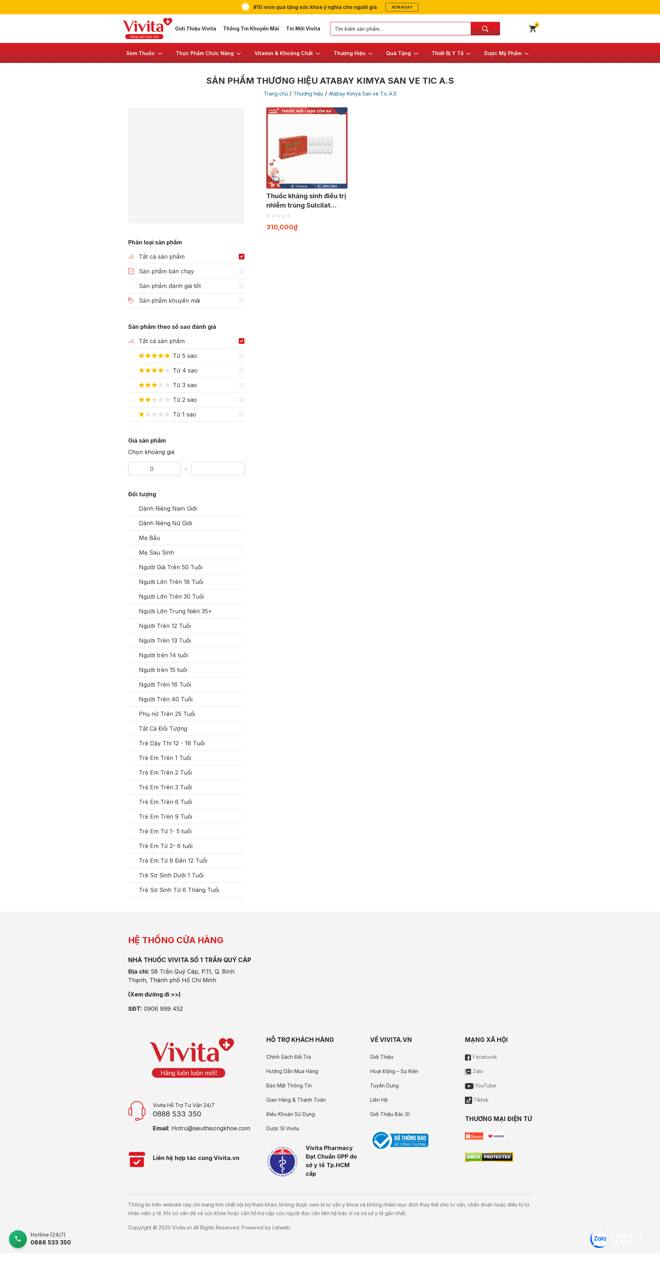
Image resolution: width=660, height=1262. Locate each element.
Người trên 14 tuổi (163, 655)
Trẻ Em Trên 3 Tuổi (165, 787)
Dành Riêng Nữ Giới (165, 523)
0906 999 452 (163, 1008)
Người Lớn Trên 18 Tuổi (171, 581)
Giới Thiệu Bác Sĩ (389, 1114)
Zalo (474, 1071)
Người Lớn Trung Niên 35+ (175, 611)
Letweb (281, 1227)
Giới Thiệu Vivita (195, 28)
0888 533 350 (177, 1114)
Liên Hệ (379, 1100)
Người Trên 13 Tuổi (165, 640)
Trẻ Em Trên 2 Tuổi (165, 772)
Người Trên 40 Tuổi (166, 699)
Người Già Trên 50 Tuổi (170, 567)
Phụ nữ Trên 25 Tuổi (167, 713)
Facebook (481, 1057)
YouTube (480, 1085)
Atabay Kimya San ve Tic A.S (363, 94)
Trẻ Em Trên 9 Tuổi (165, 816)
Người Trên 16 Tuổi (165, 684)
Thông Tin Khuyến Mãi (251, 28)
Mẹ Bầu (149, 537)
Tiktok (477, 1100)
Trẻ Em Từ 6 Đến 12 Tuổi (173, 860)
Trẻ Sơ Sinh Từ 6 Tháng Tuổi (179, 889)
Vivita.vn (182, 1227)
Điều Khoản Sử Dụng (290, 1114)
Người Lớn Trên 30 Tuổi (171, 596)
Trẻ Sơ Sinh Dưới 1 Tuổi (171, 875)
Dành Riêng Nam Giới (168, 508)
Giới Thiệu (381, 1057)
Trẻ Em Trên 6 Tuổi (165, 801)
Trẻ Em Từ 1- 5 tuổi (165, 831)
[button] (145, 53)
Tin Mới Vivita (303, 28)
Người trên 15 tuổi (163, 669)
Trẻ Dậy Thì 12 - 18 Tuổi (172, 743)
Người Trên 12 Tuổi (165, 625)
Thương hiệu (308, 94)
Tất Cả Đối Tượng (163, 728)
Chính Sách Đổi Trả (288, 1057)
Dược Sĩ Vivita (282, 1128)
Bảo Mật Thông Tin (289, 1085)
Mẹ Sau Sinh (156, 552)
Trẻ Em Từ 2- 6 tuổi (166, 845)
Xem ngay (402, 7)
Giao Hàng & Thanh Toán (296, 1100)
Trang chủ (276, 94)
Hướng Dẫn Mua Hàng (292, 1071)
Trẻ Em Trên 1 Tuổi (165, 757)
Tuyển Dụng (384, 1085)
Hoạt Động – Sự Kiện (394, 1071)
